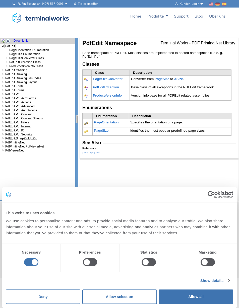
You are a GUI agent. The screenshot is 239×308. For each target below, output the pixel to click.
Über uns (217, 16)
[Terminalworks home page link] (41, 18)
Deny (43, 296)
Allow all (196, 296)
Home (135, 16)
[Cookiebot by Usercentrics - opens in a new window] (211, 194)
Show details (212, 281)
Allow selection (119, 296)
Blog (199, 16)
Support (181, 16)
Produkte (156, 16)
